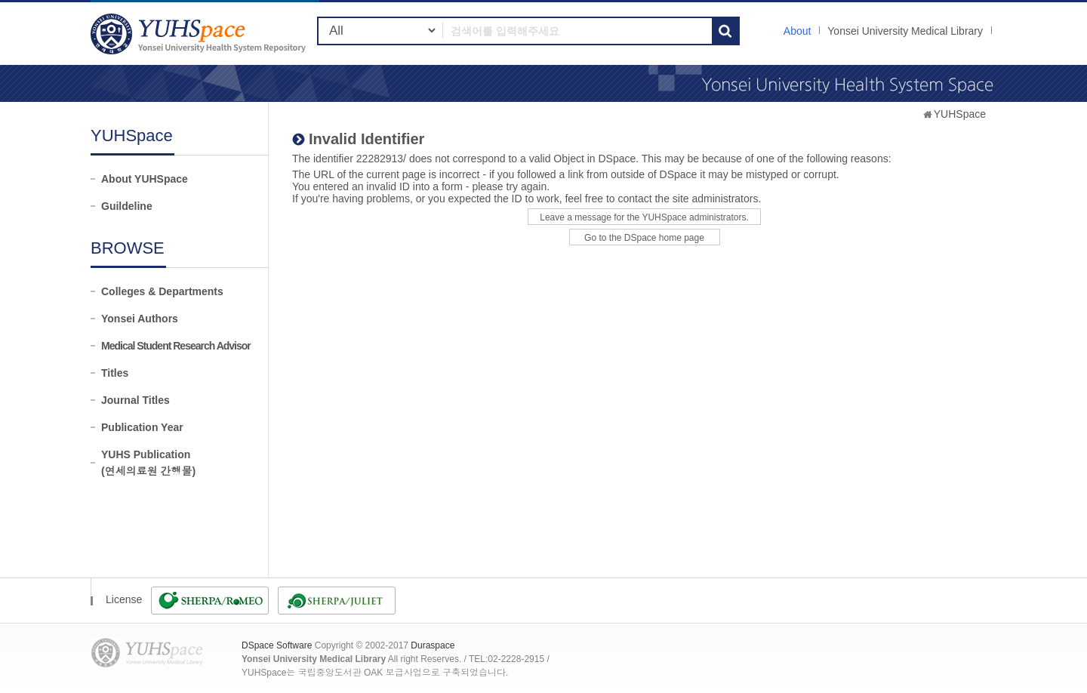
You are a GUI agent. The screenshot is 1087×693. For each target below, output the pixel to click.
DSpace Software (277, 645)
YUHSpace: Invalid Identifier (200, 33)
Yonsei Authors (139, 319)
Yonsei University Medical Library (905, 31)
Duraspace (432, 645)
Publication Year (142, 427)
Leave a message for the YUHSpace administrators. (644, 217)
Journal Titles (135, 400)
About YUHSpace (144, 179)
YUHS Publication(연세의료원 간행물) (148, 462)
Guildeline (126, 206)
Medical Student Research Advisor (176, 346)
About (797, 31)
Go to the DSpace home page (644, 238)
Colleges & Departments (162, 291)
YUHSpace (960, 114)
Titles (114, 373)
